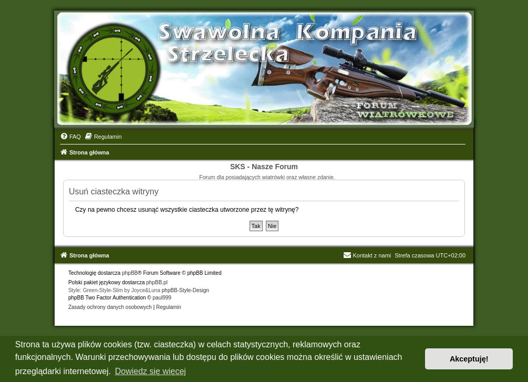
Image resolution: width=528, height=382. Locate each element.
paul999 (162, 298)
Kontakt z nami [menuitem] (367, 255)
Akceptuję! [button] (469, 359)
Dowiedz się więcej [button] (150, 371)
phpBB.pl (157, 282)
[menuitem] (70, 136)
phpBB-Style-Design (185, 290)
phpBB (130, 273)
